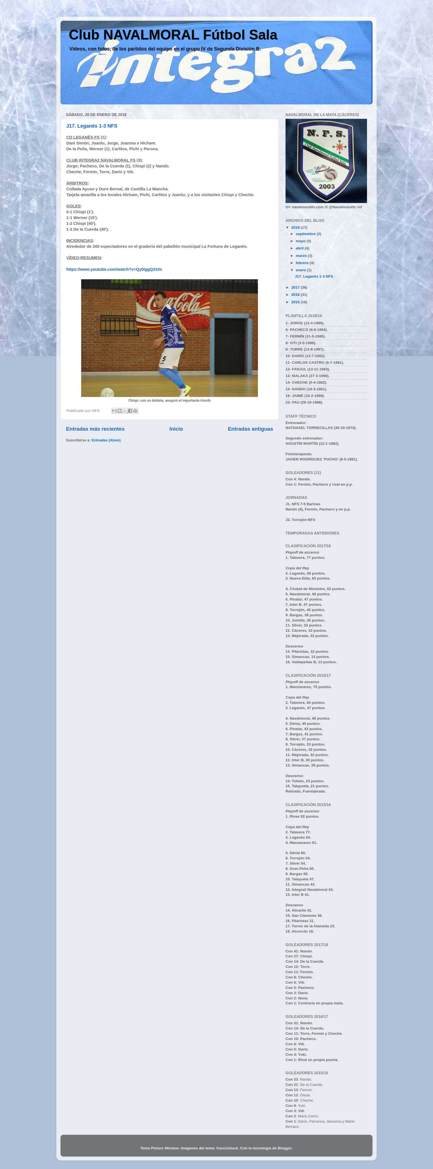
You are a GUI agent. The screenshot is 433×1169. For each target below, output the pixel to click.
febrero (303, 263)
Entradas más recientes (95, 429)
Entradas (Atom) (106, 440)
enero (301, 270)
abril (300, 248)
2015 (296, 302)
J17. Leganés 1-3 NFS (91, 126)
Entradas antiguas (250, 429)
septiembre (306, 234)
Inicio (176, 429)
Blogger (285, 1148)
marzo (302, 256)
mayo (301, 241)
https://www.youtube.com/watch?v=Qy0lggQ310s (114, 269)
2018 (296, 227)
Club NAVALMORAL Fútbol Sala (173, 35)
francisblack (227, 1148)
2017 (296, 287)
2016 (296, 295)
